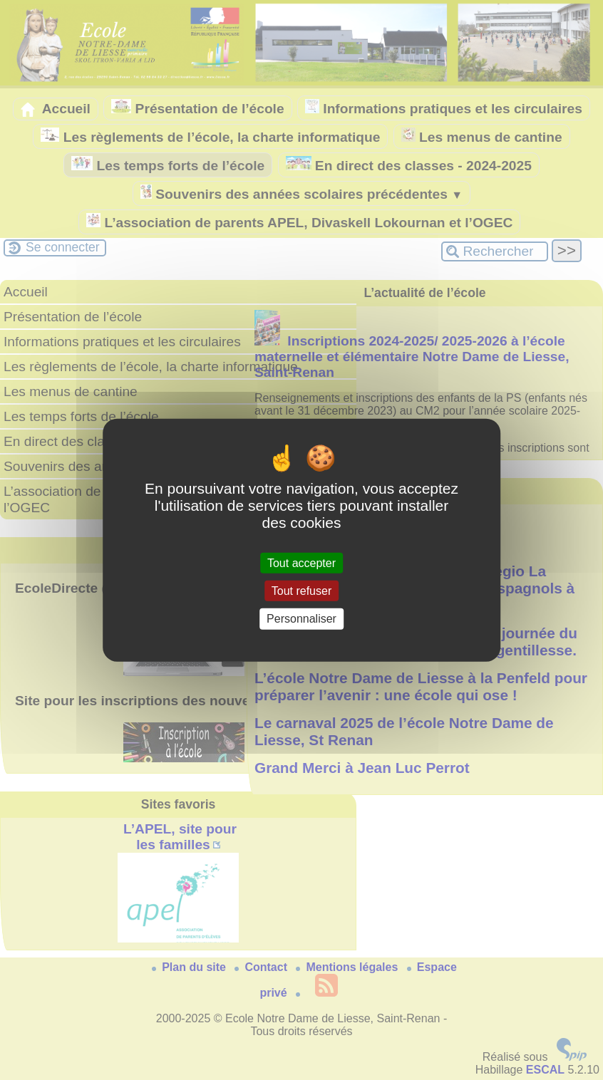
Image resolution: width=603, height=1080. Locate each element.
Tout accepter (301, 563)
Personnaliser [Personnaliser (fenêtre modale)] (301, 619)
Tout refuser (301, 591)
